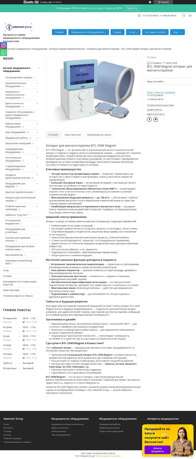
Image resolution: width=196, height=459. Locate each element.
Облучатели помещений (18, 143)
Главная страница (12, 438)
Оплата (7, 434)
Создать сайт (46, 2)
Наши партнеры (11, 290)
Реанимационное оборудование (14, 151)
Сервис (117, 32)
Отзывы (7, 276)
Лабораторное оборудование (13, 125)
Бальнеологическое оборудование (15, 85)
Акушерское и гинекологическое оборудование (14, 94)
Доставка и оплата (155, 32)
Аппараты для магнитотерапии (103, 48)
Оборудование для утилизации (15, 231)
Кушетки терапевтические (19, 192)
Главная (59, 32)
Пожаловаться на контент (109, 456)
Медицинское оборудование (87, 32)
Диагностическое (60, 427)
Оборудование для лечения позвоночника (19, 248)
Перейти (132, 8)
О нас (132, 32)
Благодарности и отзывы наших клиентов (19, 283)
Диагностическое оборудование (14, 105)
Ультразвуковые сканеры (18, 77)
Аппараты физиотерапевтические (67, 48)
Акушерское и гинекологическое (67, 424)
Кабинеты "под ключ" (16, 214)
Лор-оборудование (15, 132)
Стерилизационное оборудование (15, 168)
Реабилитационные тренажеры (15, 208)
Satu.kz (111, 453)
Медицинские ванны (109, 427)
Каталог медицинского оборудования (27, 48)
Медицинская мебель (16, 137)
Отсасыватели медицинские (13, 222)
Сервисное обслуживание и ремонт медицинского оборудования (19, 114)
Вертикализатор (14, 254)
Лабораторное (58, 431)
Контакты (8, 427)
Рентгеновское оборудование (13, 159)
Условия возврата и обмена (18, 295)
